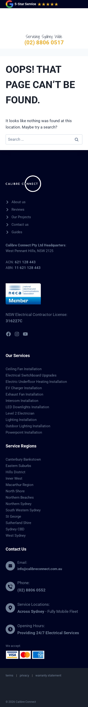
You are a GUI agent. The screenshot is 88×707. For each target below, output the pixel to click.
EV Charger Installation (24, 388)
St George (13, 516)
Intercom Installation (22, 401)
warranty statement (48, 675)
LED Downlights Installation (27, 407)
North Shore (15, 491)
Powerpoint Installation (24, 432)
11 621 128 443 (28, 268)
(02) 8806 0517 (44, 42)
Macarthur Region (19, 485)
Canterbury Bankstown (23, 459)
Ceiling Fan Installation (24, 369)
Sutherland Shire (18, 523)
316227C (14, 321)
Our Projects (21, 217)
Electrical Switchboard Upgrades (31, 375)
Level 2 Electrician (20, 413)
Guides (16, 232)
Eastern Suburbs (18, 466)
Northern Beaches (20, 497)
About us (18, 202)
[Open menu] (77, 21)
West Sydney (16, 535)
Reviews (17, 209)
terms (9, 675)
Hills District (15, 472)
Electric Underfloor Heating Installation (36, 382)
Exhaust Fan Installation (24, 394)
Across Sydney (30, 611)
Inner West (14, 478)
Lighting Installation (21, 420)
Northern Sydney (18, 504)
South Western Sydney (23, 510)
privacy (24, 675)
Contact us (20, 224)
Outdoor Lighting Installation (28, 426)
